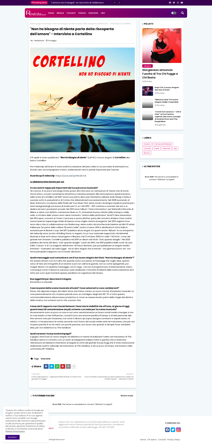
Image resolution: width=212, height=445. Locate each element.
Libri (103, 13)
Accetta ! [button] (12, 437)
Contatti (162, 439)
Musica (60, 13)
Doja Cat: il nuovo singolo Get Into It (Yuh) (167, 88)
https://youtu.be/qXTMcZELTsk (71, 175)
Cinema (82, 13)
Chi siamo (152, 439)
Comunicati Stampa (162, 144)
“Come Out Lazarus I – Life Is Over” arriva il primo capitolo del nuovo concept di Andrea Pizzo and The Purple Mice (168, 117)
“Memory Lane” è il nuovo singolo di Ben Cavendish (166, 100)
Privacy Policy (173, 439)
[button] (115, 3)
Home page (35, 23)
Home (51, 13)
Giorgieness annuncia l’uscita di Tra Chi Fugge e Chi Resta (160, 73)
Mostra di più (127, 395)
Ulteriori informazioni (15, 431)
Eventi (156, 148)
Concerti (71, 13)
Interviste (93, 13)
